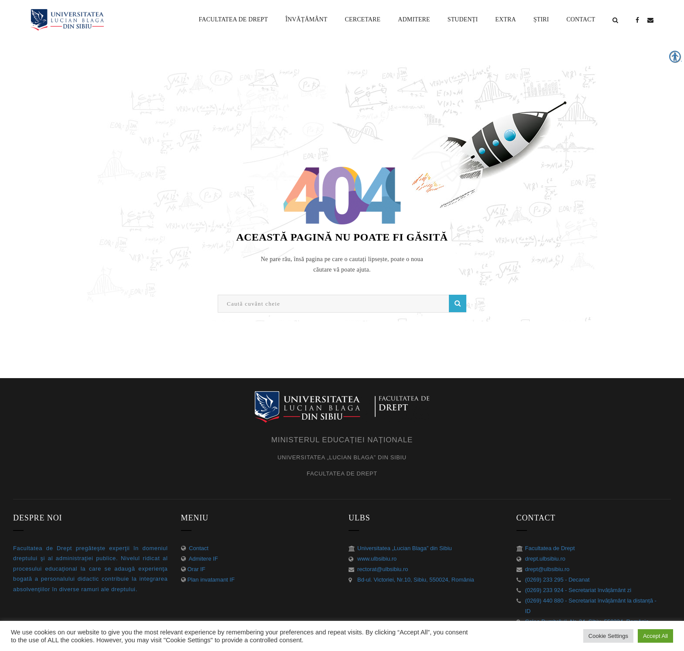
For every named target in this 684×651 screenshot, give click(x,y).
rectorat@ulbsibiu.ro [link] (382, 569)
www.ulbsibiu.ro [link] (377, 558)
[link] (233, 19)
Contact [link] (198, 548)
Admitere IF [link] (203, 558)
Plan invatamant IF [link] (211, 579)
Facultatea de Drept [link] (550, 548)
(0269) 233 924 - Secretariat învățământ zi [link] (578, 590)
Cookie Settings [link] (608, 636)
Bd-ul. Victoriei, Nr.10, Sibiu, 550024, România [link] (415, 579)
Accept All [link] (655, 636)
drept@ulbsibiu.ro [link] (547, 569)
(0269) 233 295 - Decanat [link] (557, 579)
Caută (458, 303)
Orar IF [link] (196, 569)
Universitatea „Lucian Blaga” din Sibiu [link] (404, 548)
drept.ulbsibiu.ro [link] (545, 558)
